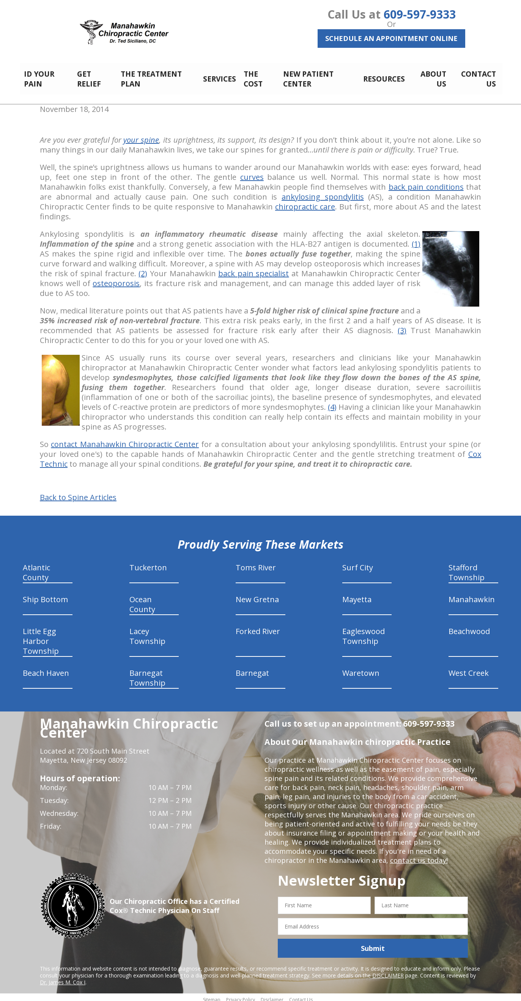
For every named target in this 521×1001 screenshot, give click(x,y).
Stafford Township (467, 568)
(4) (332, 403)
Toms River (256, 563)
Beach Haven (46, 669)
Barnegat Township (147, 674)
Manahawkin (472, 595)
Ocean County (142, 600)
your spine (141, 136)
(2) (143, 269)
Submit (373, 944)
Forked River (258, 627)
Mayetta (356, 595)
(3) (402, 326)
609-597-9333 (420, 14)
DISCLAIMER (388, 971)
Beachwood (469, 627)
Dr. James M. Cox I (62, 978)
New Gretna (257, 595)
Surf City (357, 563)
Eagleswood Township (363, 632)
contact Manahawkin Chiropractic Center (125, 440)
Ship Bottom (45, 595)
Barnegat (252, 669)
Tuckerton (148, 563)
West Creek (469, 669)
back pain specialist (253, 269)
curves (252, 173)
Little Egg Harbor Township (41, 637)
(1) (416, 240)
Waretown (360, 669)
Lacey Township (147, 632)
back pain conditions (426, 183)
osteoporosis (116, 279)
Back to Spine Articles (78, 493)
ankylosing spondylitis (323, 192)
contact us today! (418, 856)
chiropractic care (305, 202)
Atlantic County (36, 568)
